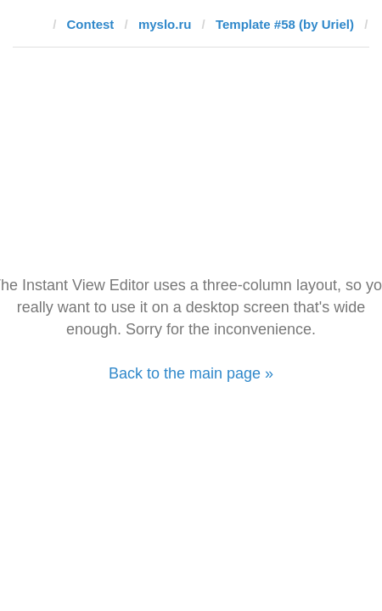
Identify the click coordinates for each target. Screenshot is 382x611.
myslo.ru (165, 24)
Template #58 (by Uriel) (285, 24)
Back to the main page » (191, 373)
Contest (91, 24)
